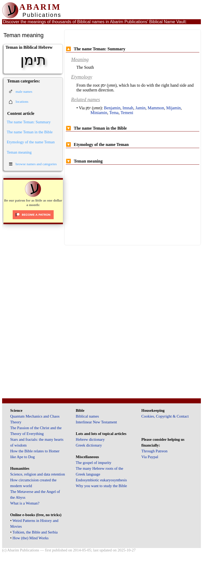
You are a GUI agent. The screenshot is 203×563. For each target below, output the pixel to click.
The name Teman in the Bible (30, 132)
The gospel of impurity (94, 463)
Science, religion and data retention (37, 474)
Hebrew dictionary (90, 439)
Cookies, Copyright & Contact (165, 416)
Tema (113, 112)
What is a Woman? (24, 503)
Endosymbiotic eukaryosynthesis (101, 480)
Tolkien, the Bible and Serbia (35, 532)
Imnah (127, 108)
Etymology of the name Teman (31, 142)
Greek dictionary (89, 445)
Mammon (156, 108)
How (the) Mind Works (30, 538)
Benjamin (112, 108)
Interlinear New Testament (96, 422)
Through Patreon (154, 451)
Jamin (140, 108)
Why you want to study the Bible (101, 486)
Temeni (127, 112)
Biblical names (87, 416)
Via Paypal (149, 457)
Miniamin (98, 112)
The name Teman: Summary (29, 122)
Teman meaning (19, 152)
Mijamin (173, 108)
